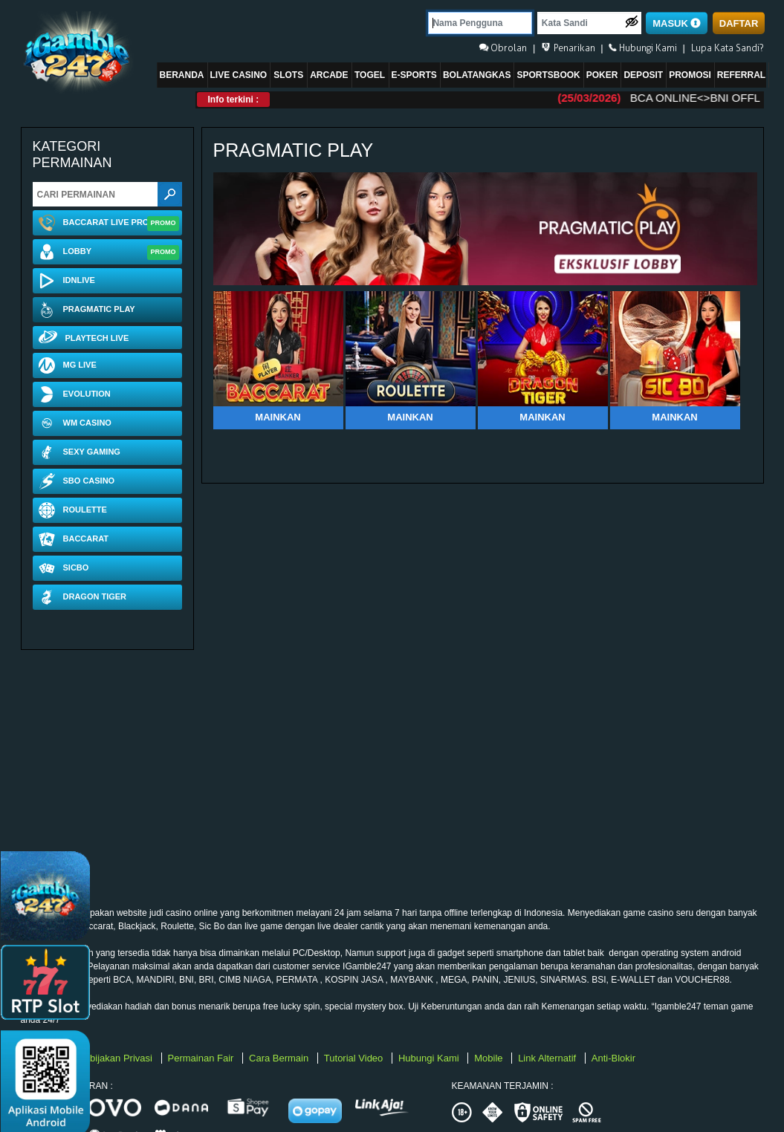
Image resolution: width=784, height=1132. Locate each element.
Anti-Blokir (613, 1058)
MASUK (676, 23)
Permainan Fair (202, 1058)
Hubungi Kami (429, 1058)
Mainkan (277, 417)
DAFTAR (738, 23)
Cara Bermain (280, 1058)
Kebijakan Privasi (116, 1058)
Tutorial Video (355, 1058)
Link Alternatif (548, 1058)
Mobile (489, 1058)
